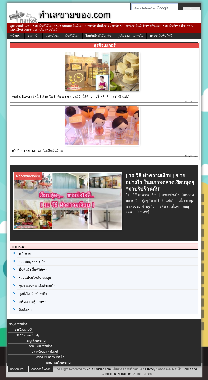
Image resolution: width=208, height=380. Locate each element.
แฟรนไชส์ (52, 36)
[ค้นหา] (153, 8)
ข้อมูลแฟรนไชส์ (18, 324)
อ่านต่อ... (191, 101)
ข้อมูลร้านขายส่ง (36, 340)
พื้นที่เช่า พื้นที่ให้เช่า (33, 270)
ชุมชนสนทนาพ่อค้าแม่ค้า (37, 286)
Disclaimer (124, 374)
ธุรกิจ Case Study (27, 335)
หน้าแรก (15, 36)
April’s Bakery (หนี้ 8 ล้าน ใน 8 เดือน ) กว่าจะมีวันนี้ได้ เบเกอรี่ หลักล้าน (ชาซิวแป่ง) (70, 96)
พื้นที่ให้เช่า (72, 36)
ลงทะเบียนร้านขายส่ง (58, 362)
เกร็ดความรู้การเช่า (32, 302)
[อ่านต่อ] (142, 212)
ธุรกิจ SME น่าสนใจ (130, 36)
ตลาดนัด (33, 36)
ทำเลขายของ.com (99, 369)
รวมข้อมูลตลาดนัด (32, 261)
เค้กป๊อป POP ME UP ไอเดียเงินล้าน (37, 151)
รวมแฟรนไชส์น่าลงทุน (35, 278)
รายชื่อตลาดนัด (24, 329)
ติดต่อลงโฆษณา (40, 369)
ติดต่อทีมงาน (17, 369)
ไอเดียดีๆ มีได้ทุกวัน (98, 36)
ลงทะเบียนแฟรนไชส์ (40, 346)
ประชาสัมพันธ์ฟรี (161, 36)
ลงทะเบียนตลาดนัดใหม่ (45, 351)
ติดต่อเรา (25, 310)
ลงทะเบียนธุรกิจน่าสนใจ (50, 357)
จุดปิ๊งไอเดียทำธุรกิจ (33, 294)
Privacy (150, 369)
